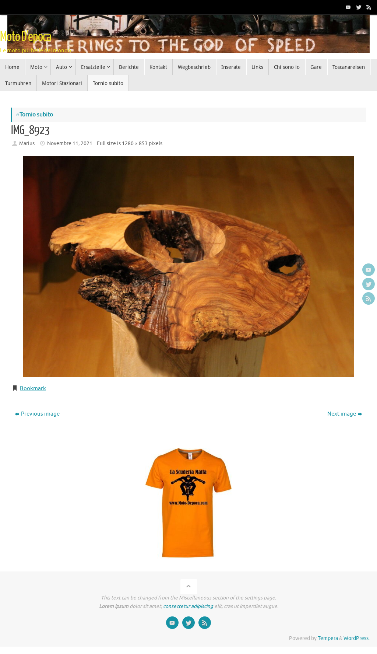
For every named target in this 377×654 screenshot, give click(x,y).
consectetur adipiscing (188, 606)
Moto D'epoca (25, 36)
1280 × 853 (135, 143)
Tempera (328, 638)
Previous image (37, 413)
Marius (27, 143)
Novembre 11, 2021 (69, 143)
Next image (344, 413)
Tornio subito (34, 114)
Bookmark (33, 388)
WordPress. (356, 638)
